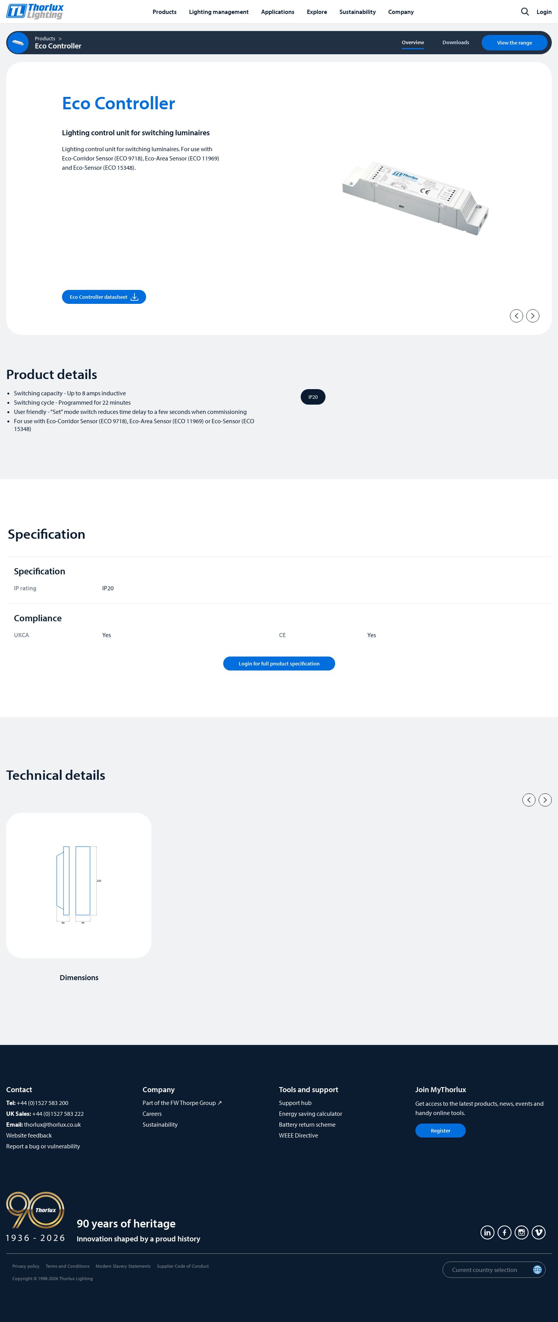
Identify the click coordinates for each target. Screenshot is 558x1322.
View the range (514, 42)
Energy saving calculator (310, 1113)
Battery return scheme (307, 1124)
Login (544, 12)
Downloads (456, 42)
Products (45, 38)
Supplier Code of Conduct (183, 1266)
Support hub (295, 1103)
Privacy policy (26, 1266)
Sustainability (160, 1124)
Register (440, 1130)
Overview (413, 42)
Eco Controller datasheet (104, 297)
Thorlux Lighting (76, 1278)
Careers (152, 1113)
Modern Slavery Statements (123, 1266)
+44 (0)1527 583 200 (42, 1103)
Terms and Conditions (68, 1266)
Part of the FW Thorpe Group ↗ (182, 1103)
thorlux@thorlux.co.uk (52, 1124)
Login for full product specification (279, 663)
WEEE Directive (298, 1135)
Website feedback (29, 1135)
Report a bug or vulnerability (43, 1146)
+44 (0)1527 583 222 (58, 1113)
